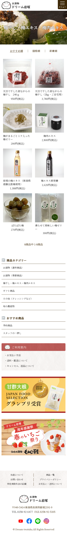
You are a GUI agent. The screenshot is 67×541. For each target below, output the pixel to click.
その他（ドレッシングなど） (18, 298)
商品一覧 (50, 474)
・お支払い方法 (13, 355)
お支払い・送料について (50, 483)
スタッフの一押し (12, 333)
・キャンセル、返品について (19, 365)
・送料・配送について (16, 360)
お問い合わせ (16, 479)
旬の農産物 (9, 306)
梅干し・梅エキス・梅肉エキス (19, 283)
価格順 (36, 51)
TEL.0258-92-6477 (22, 512)
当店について (16, 474)
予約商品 (7, 325)
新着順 (53, 51)
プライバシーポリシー (50, 479)
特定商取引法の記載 (16, 483)
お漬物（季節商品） (13, 275)
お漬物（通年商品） (13, 267)
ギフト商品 (9, 290)
